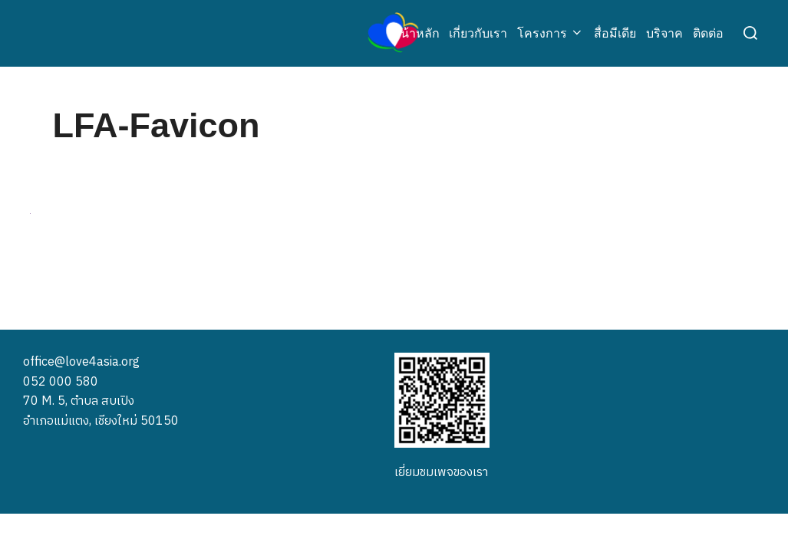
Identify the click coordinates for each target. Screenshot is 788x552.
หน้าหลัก (416, 33)
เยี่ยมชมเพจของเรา (441, 472)
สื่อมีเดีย (615, 33)
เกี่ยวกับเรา (478, 33)
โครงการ (550, 33)
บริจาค (664, 33)
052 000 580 (60, 381)
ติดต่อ (708, 33)
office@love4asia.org (81, 361)
